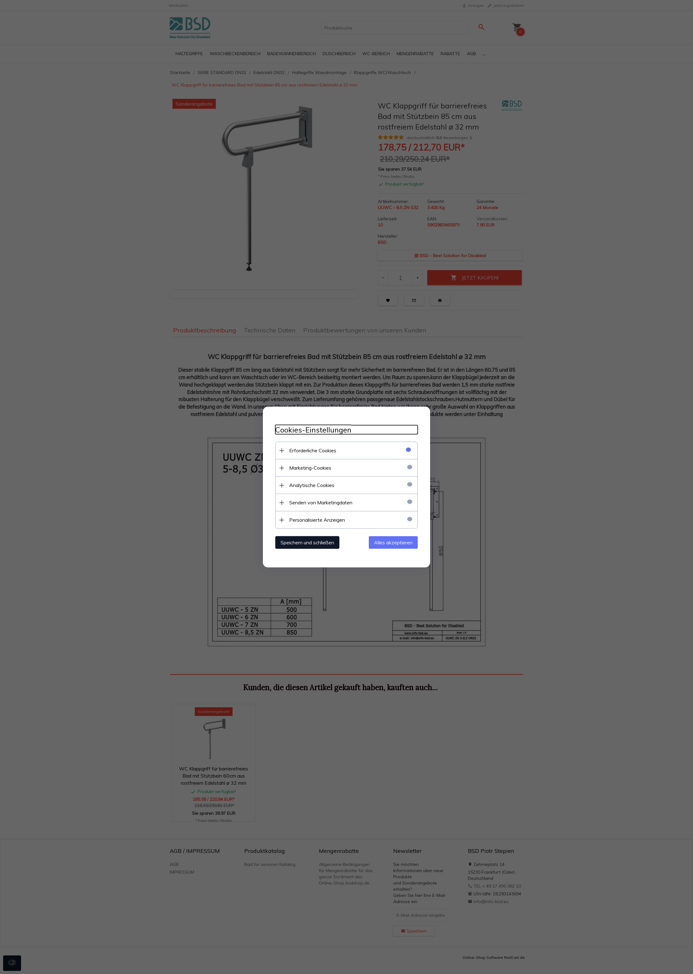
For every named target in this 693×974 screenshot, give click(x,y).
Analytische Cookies (311, 485)
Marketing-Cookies (310, 468)
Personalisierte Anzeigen (317, 520)
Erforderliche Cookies (312, 450)
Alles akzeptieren (393, 542)
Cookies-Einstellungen (313, 429)
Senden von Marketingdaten (320, 502)
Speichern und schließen (307, 542)
